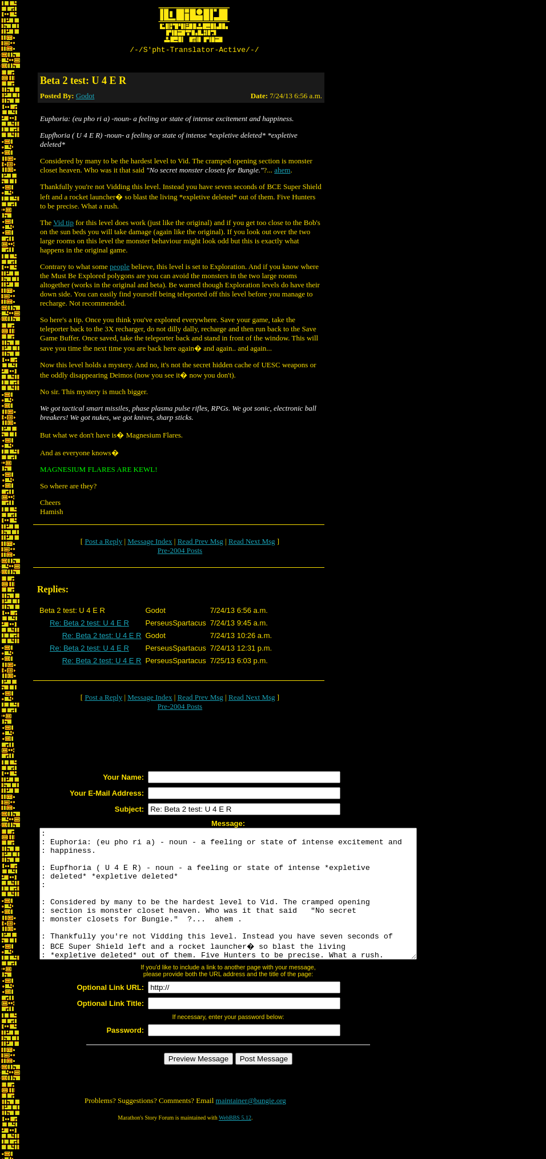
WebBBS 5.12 (235, 1145)
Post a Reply (103, 543)
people (120, 268)
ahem (282, 171)
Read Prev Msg (200, 543)
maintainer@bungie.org (251, 1128)
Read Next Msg (251, 543)
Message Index (149, 543)
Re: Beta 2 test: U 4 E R (89, 624)
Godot (85, 97)
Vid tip (63, 224)
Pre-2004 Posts (180, 552)
